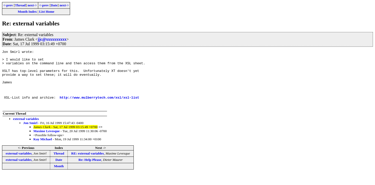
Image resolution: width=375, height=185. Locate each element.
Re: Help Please (89, 171)
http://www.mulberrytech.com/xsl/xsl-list (99, 107)
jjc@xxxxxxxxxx (52, 39)
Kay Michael (42, 150)
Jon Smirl (30, 134)
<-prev (8, 5)
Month (59, 177)
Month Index (27, 11)
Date (54, 5)
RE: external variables (87, 165)
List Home (47, 11)
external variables (26, 130)
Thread (20, 5)
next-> (32, 5)
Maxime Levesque (46, 142)
